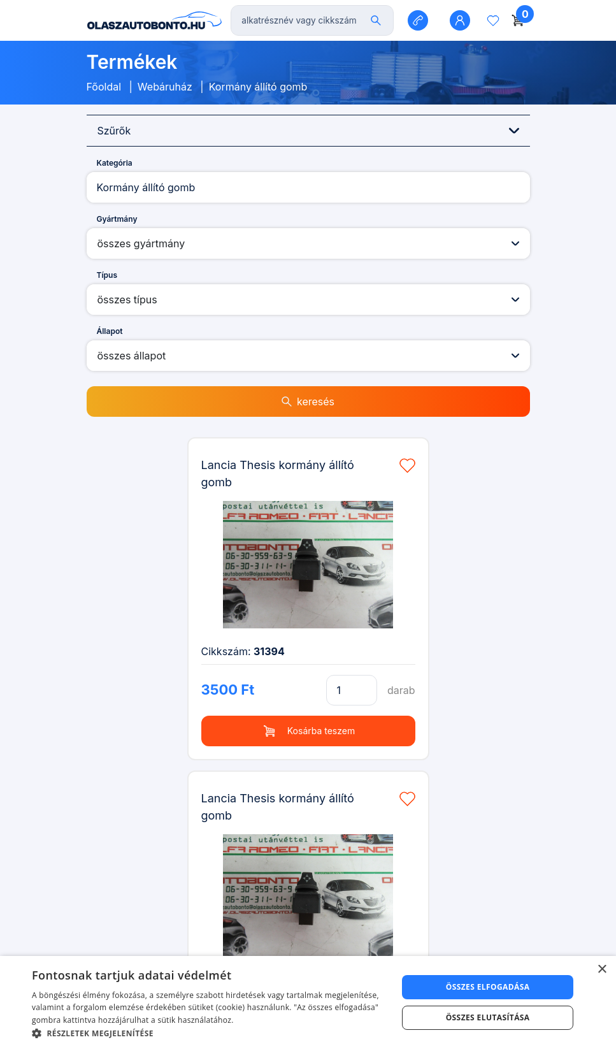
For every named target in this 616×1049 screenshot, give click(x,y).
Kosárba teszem (308, 731)
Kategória (115, 163)
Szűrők (308, 130)
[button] (209, 1033)
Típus (107, 275)
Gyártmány (117, 219)
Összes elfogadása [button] (488, 986)
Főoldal (104, 86)
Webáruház (165, 86)
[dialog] (308, 1002)
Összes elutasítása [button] (488, 1017)
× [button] (601, 969)
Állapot (110, 331)
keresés (308, 401)
